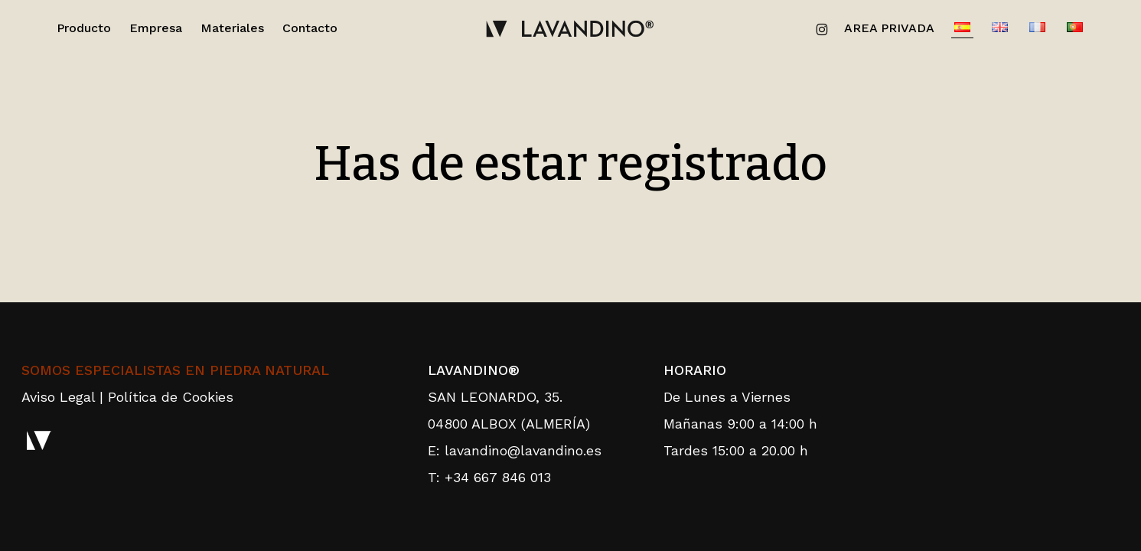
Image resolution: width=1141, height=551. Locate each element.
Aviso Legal (58, 397)
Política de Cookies (170, 397)
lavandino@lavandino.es (523, 450)
